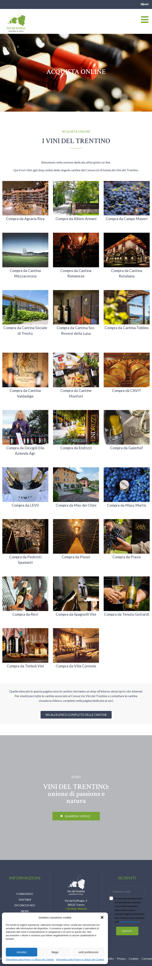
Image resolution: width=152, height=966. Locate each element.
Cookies (134, 958)
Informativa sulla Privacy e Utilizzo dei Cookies (30, 959)
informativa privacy (129, 921)
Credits (109, 958)
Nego (54, 952)
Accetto (21, 952)
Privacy (121, 958)
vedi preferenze (88, 952)
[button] (102, 917)
